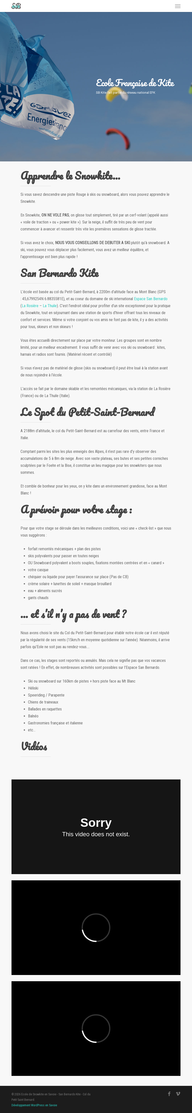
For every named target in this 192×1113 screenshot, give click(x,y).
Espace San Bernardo (151, 298)
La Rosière (30, 305)
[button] (177, 5)
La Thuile (50, 305)
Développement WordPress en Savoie (34, 1105)
